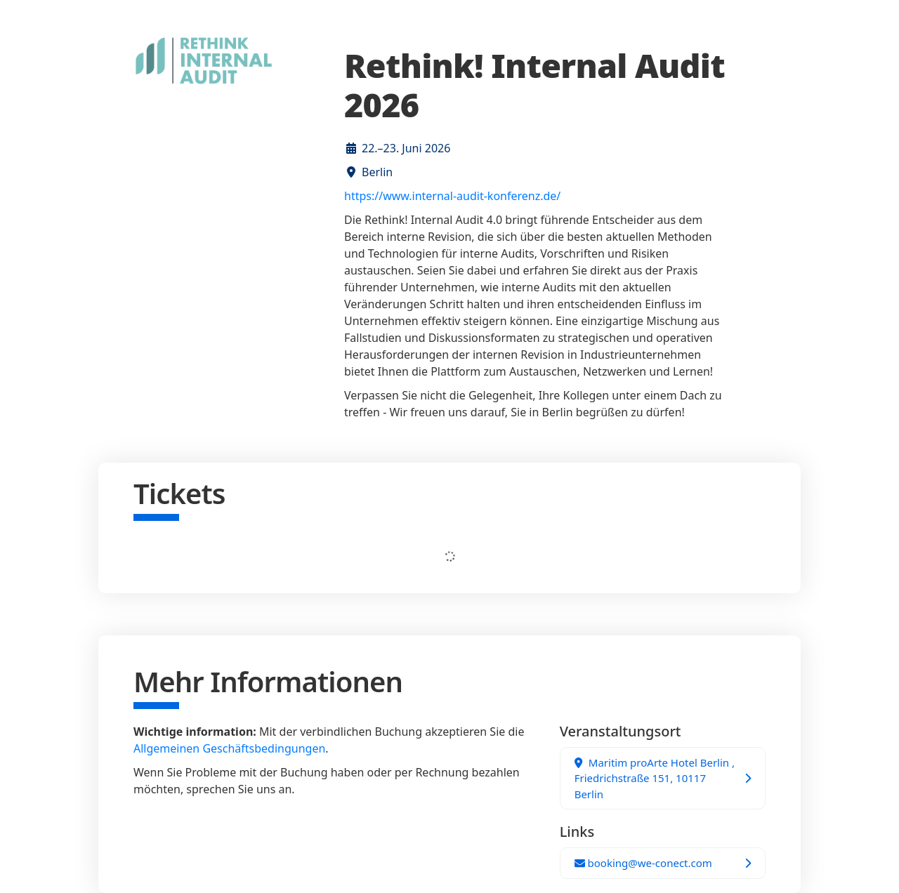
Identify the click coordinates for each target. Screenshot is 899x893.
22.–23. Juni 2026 (406, 148)
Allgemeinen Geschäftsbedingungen (229, 748)
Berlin (377, 172)
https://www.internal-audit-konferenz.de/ (452, 196)
